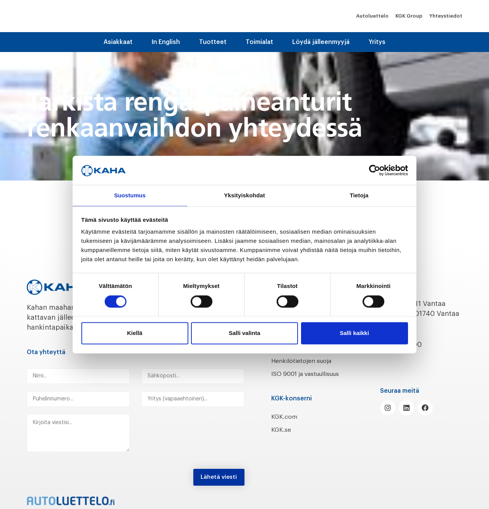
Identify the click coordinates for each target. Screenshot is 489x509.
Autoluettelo (372, 15)
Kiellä (134, 333)
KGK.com (286, 426)
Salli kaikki (354, 333)
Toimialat (259, 42)
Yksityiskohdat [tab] (244, 195)
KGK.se (282, 439)
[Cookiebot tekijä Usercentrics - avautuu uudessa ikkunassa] (374, 170)
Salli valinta (245, 333)
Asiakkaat (118, 42)
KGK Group (409, 15)
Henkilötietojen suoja (306, 360)
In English (166, 42)
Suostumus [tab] (130, 195)
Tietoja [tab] (359, 195)
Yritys (377, 42)
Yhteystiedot (445, 15)
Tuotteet (213, 42)
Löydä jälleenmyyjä (321, 42)
